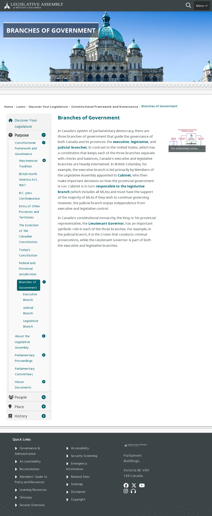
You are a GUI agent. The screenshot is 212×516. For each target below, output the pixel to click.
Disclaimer (76, 492)
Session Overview (30, 505)
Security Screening (81, 456)
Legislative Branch (30, 323)
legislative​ (139, 141)
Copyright (75, 499)
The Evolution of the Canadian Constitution (29, 234)
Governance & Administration (27, 451)
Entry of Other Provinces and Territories (29, 212)
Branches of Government (28, 285)
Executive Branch (30, 297)
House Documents (23, 384)
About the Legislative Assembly (22, 342)
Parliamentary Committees (25, 371)
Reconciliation (27, 469)
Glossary (23, 497)
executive (121, 141)
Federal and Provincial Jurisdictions (27, 269)
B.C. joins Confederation (29, 196)
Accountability (28, 461)
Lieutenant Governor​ (106, 223)
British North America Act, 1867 (28, 180)
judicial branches (72, 147)
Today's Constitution (28, 252)
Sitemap (74, 484)
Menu (202, 6)
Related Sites (78, 477)
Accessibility (77, 448)
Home (8, 106)
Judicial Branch (28, 310)
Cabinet (124, 175)
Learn (20, 106)
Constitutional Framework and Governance (104, 106)
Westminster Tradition (28, 163)
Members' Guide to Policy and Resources (31, 479)
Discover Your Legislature (48, 106)
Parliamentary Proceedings (25, 358)
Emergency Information (76, 466)
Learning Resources (31, 490)
